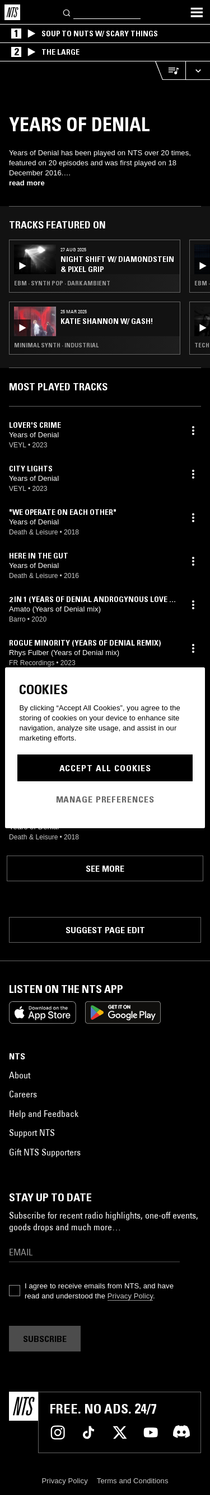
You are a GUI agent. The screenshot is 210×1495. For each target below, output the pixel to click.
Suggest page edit (105, 929)
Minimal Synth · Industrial (56, 345)
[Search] (67, 12)
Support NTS (32, 1132)
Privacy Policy (130, 1296)
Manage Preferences (105, 799)
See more (105, 868)
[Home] (12, 12)
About (19, 1075)
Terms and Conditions (133, 1481)
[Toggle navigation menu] (197, 12)
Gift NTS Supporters (45, 1152)
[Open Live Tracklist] (170, 70)
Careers (23, 1094)
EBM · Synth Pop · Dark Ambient (62, 283)
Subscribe (45, 1338)
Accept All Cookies (105, 767)
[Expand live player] (197, 70)
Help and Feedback (43, 1113)
